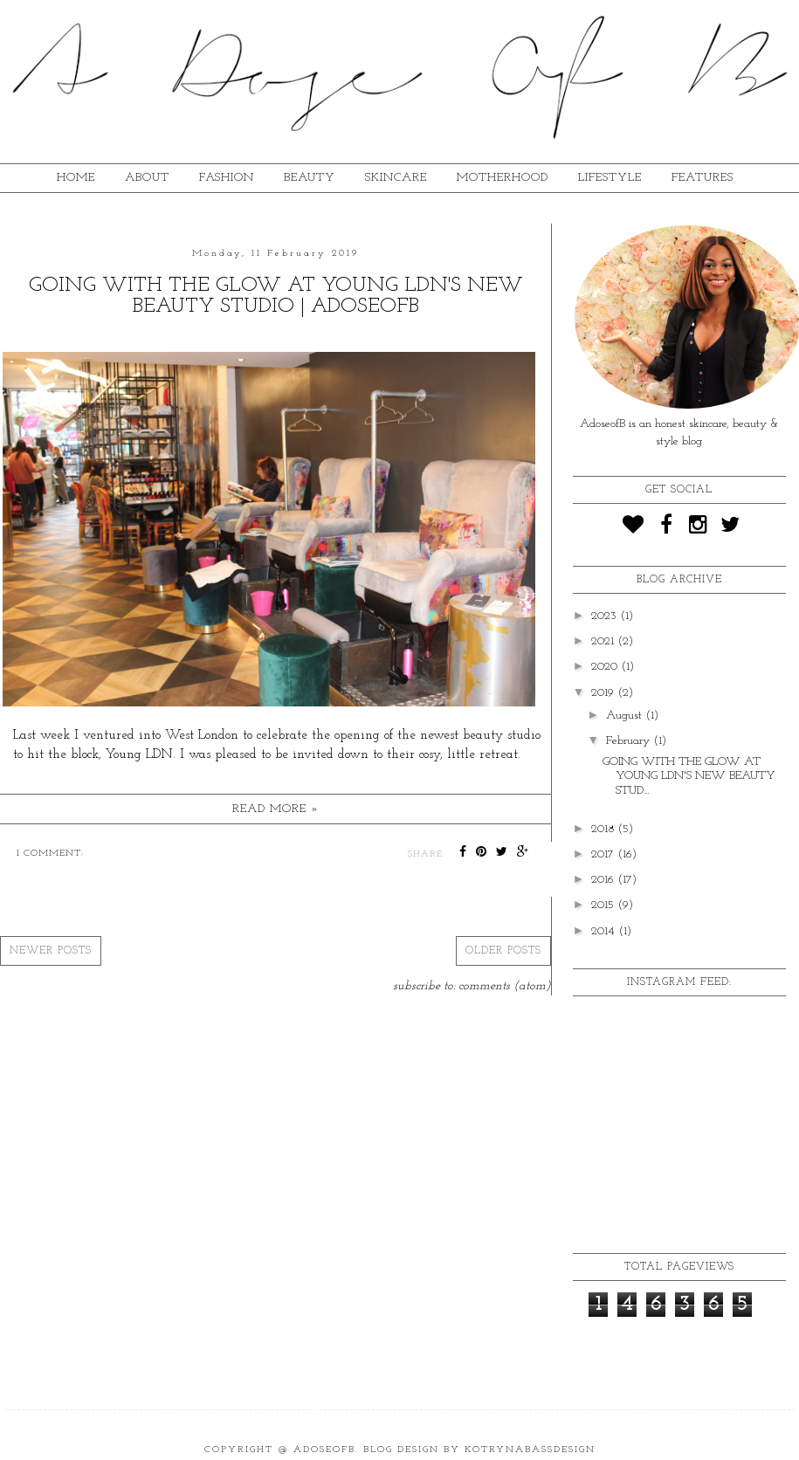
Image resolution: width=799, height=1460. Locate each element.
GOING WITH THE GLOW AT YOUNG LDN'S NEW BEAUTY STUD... (689, 776)
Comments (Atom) (504, 986)
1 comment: (50, 853)
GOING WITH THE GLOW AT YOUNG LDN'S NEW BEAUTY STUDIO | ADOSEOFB (276, 296)
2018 (604, 829)
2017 (604, 854)
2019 (604, 692)
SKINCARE (396, 177)
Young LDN (139, 754)
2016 (604, 879)
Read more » (275, 809)
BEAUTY (309, 177)
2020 (606, 666)
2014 (604, 931)
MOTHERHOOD (502, 177)
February (629, 740)
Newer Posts (51, 951)
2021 (604, 641)
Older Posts (503, 951)
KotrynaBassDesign (530, 1450)
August (625, 715)
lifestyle (610, 177)
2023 (605, 616)
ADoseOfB (324, 1450)
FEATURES (703, 177)
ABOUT (147, 177)
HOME (76, 177)
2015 (604, 905)
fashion (226, 177)
